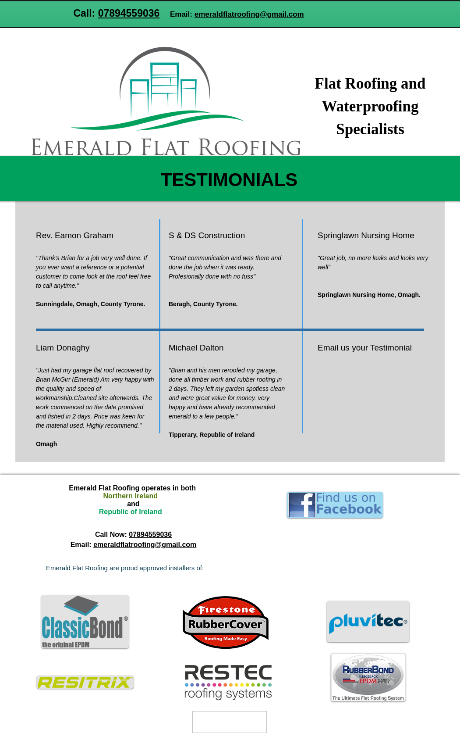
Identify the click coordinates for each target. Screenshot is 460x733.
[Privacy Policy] (229, 722)
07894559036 (129, 13)
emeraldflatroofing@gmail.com (249, 14)
